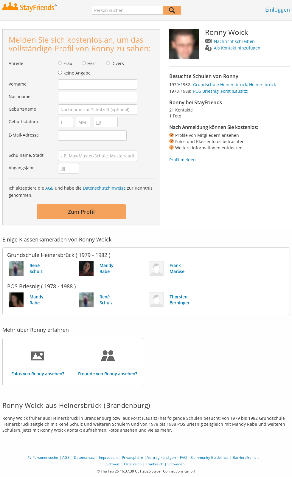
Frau (67, 63)
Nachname (19, 96)
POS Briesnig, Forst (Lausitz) (220, 91)
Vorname (18, 84)
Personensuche (45, 457)
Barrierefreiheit (246, 457)
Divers (117, 63)
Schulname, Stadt (26, 155)
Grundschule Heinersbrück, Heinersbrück (234, 84)
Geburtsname (22, 109)
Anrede (16, 63)
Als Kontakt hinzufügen (237, 48)
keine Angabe (77, 73)
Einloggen (277, 9)
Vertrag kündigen (161, 457)
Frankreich (154, 464)
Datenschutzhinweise (104, 188)
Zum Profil (81, 211)
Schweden (175, 464)
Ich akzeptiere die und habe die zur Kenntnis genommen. (81, 191)
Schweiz (113, 464)
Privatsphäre (132, 457)
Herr (91, 63)
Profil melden (182, 159)
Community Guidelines (210, 457)
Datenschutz (84, 457)
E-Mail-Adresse (24, 135)
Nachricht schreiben (234, 41)
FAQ (183, 457)
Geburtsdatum (23, 121)
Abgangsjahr (21, 168)
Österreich (133, 464)
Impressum (108, 457)
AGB (49, 188)
